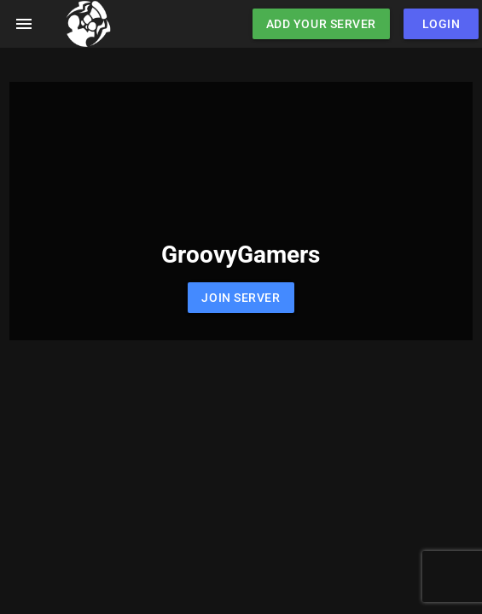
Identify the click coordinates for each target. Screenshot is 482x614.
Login (441, 24)
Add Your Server (321, 24)
